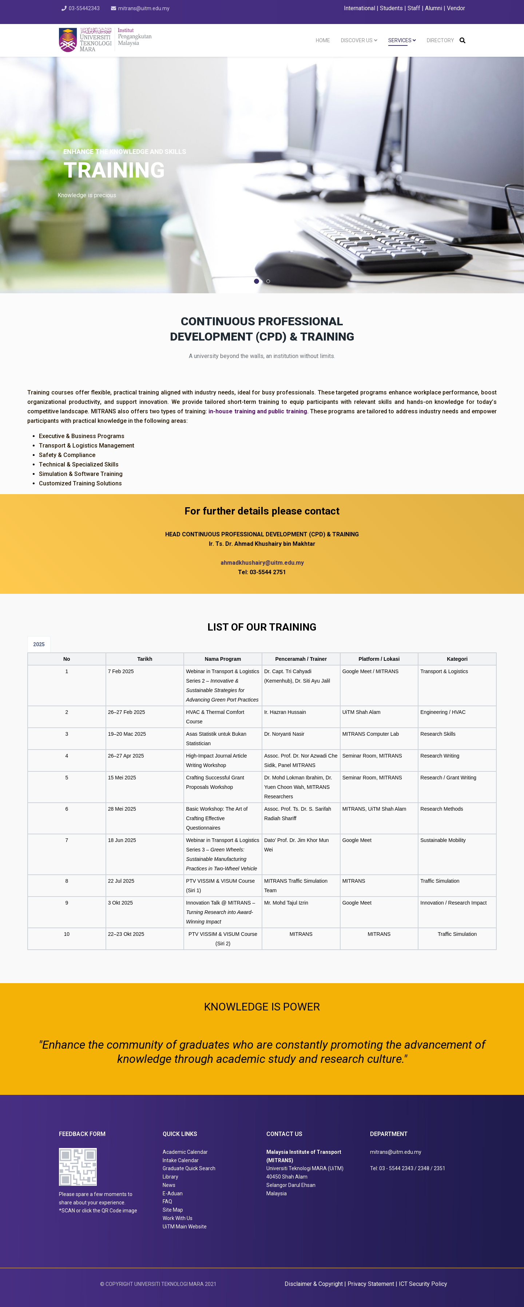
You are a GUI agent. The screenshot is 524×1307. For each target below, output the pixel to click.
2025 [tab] (39, 644)
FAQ (167, 1201)
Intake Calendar (181, 1160)
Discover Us (357, 40)
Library (170, 1177)
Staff (414, 8)
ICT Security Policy (423, 1283)
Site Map (173, 1210)
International (360, 8)
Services (400, 40)
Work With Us (177, 1218)
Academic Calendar (185, 1152)
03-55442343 (84, 8)
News (169, 1185)
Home (323, 40)
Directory (440, 40)
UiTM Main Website (185, 1226)
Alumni (433, 8)
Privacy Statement (372, 1283)
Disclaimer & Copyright (314, 1283)
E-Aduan (173, 1193)
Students (391, 8)
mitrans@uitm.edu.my (145, 8)
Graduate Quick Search (189, 1168)
